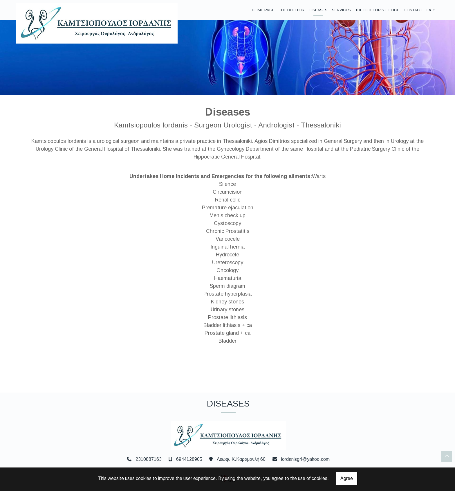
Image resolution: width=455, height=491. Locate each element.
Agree (346, 478)
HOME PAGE (263, 10)
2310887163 (149, 459)
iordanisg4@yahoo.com (305, 459)
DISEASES (318, 10)
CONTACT (413, 10)
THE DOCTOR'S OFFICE (377, 10)
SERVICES (341, 10)
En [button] (429, 10)
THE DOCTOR (291, 10)
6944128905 (189, 459)
